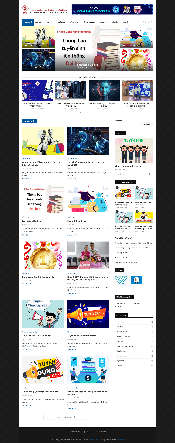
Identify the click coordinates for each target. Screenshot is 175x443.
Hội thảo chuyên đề (135, 336)
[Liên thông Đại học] (87, 48)
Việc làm (135, 366)
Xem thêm (26, 179)
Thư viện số (104, 22)
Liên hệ (125, 22)
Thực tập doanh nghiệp (135, 346)
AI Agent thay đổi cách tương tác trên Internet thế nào (37, 44)
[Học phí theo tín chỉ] (136, 37)
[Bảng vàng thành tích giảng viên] (136, 60)
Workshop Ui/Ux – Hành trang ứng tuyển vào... (38, 105)
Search (147, 124)
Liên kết (115, 22)
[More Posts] (65, 417)
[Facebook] (143, 22)
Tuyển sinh (61, 22)
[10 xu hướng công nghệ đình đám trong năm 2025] (38, 60)
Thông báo (135, 341)
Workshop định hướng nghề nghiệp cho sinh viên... (137, 105)
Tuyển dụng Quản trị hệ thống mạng (40, 391)
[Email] (145, 22)
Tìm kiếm (118, 120)
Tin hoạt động (135, 356)
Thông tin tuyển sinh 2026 (128, 166)
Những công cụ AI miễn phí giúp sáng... (104, 105)
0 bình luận (93, 68)
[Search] (152, 22)
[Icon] (123, 217)
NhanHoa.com (122, 440)
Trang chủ (28, 22)
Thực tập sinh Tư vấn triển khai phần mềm (143, 227)
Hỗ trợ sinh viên (89, 22)
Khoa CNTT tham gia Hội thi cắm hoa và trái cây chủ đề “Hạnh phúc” (87, 278)
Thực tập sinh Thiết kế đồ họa (37, 335)
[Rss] (143, 307)
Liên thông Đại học (87, 64)
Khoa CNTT (94, 440)
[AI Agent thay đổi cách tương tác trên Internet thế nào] (38, 37)
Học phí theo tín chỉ (130, 45)
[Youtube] (124, 307)
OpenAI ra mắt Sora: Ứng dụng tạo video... (71, 105)
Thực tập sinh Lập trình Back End (122, 227)
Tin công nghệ (135, 351)
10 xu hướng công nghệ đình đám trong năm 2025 (132, 248)
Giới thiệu (38, 22)
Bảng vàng (74, 22)
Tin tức (50, 22)
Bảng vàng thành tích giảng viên (135, 68)
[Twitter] (148, 22)
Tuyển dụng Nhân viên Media (81, 335)
